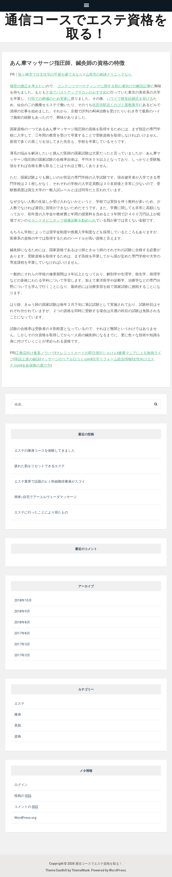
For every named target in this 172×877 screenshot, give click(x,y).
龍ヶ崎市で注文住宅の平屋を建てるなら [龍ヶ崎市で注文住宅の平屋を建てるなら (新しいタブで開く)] (50, 74)
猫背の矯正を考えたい (28, 86)
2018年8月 (22, 622)
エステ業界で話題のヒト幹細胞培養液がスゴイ (49, 481)
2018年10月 (23, 600)
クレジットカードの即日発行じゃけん (86, 353)
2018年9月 (22, 611)
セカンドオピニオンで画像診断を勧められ (62, 220)
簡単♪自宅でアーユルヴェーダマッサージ (45, 497)
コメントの (26, 807)
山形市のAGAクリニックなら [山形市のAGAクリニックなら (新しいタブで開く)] (109, 74)
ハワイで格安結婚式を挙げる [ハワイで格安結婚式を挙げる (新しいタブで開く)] (130, 98)
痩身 (17, 714)
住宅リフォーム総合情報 (112, 359)
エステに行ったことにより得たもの (41, 512)
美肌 (17, 725)
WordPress (117, 870)
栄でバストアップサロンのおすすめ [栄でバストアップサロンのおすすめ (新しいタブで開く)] (78, 92)
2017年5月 (22, 644)
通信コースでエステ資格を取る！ (86, 26)
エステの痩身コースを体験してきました (44, 451)
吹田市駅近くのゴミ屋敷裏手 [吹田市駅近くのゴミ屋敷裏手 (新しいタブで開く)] (115, 105)
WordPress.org (25, 818)
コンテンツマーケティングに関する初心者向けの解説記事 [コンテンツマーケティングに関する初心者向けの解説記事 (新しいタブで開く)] (103, 86)
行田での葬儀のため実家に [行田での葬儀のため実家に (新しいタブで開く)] (49, 98)
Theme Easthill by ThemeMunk (67, 870)
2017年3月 (22, 655)
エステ (19, 704)
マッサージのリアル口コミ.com (66, 359)
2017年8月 (22, 633)
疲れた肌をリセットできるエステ (39, 466)
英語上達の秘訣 (27, 359)
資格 (17, 736)
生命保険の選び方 (36, 365)
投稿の (22, 796)
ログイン (21, 785)
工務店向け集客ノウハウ (35, 353)
